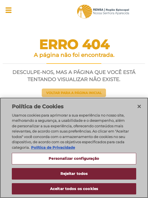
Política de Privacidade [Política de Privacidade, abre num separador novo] (53, 147)
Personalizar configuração (74, 159)
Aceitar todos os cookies (74, 189)
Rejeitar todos (74, 174)
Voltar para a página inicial (74, 93)
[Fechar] (139, 107)
